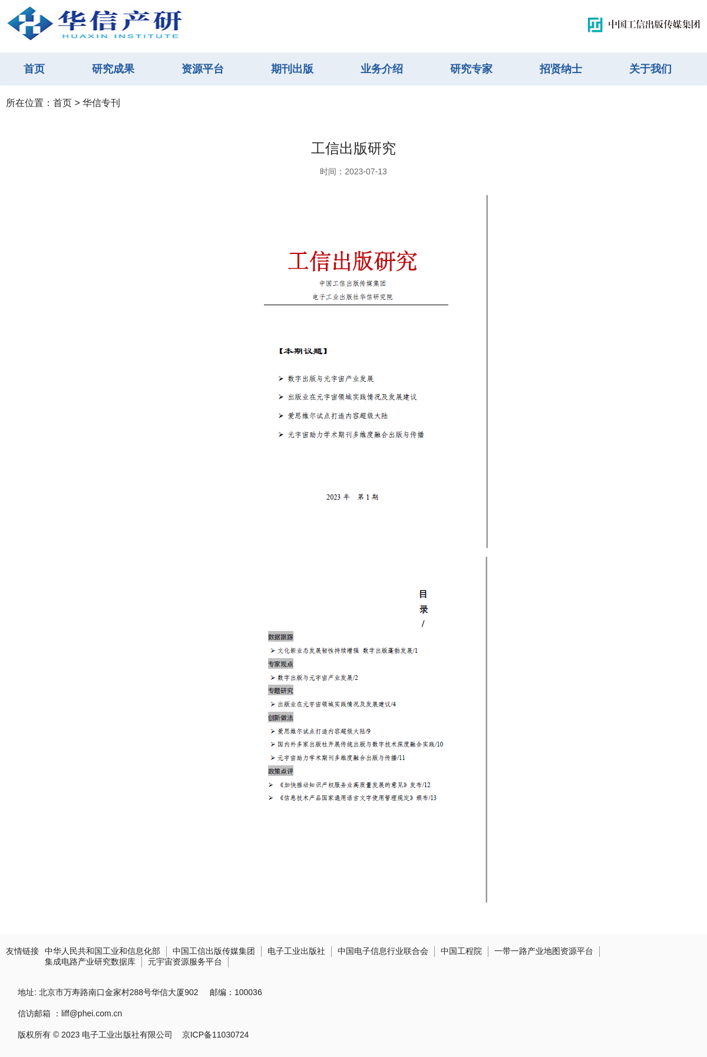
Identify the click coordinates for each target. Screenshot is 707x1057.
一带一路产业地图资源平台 (543, 951)
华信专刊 (101, 103)
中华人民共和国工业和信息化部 (102, 951)
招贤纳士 (561, 69)
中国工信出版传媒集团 (214, 951)
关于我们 (650, 69)
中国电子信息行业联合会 (383, 951)
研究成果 (113, 69)
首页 (34, 69)
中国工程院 (461, 951)
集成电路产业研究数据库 (90, 961)
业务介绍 (382, 69)
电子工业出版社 (296, 951)
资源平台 (202, 69)
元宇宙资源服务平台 (185, 961)
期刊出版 (292, 69)
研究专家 (471, 69)
